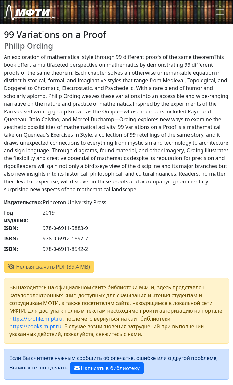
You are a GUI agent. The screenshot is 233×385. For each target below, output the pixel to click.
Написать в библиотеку (107, 368)
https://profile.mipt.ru (36, 318)
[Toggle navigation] (220, 12)
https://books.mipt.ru (35, 326)
